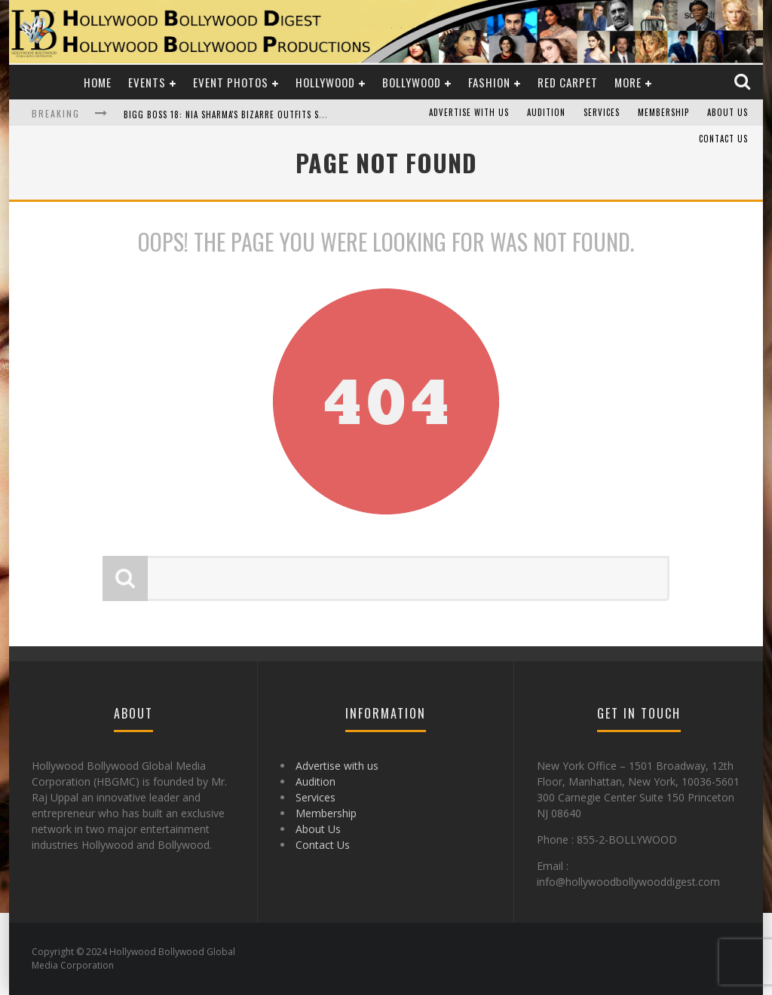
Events (147, 82)
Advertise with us (469, 113)
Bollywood (411, 82)
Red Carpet (568, 82)
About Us (727, 113)
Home (98, 82)
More (628, 82)
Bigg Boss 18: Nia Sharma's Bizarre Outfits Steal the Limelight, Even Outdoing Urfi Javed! (323, 114)
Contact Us (723, 139)
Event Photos (230, 82)
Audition (546, 113)
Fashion (489, 82)
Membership (663, 113)
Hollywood (325, 82)
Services (602, 113)
